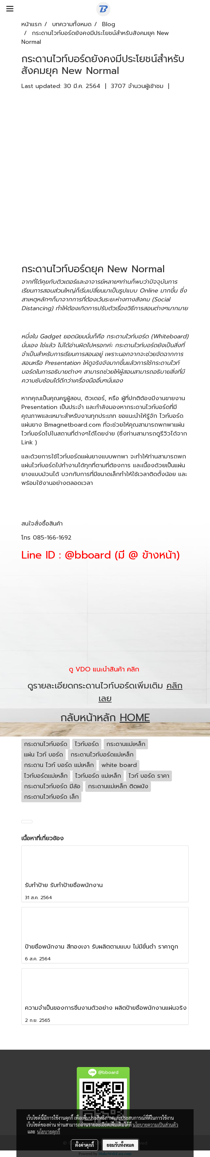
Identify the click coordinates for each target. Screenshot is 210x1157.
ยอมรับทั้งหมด (120, 1145)
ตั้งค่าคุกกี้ (84, 1145)
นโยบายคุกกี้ (48, 1131)
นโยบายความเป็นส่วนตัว (155, 1125)
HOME (135, 718)
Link (27, 442)
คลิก (133, 669)
